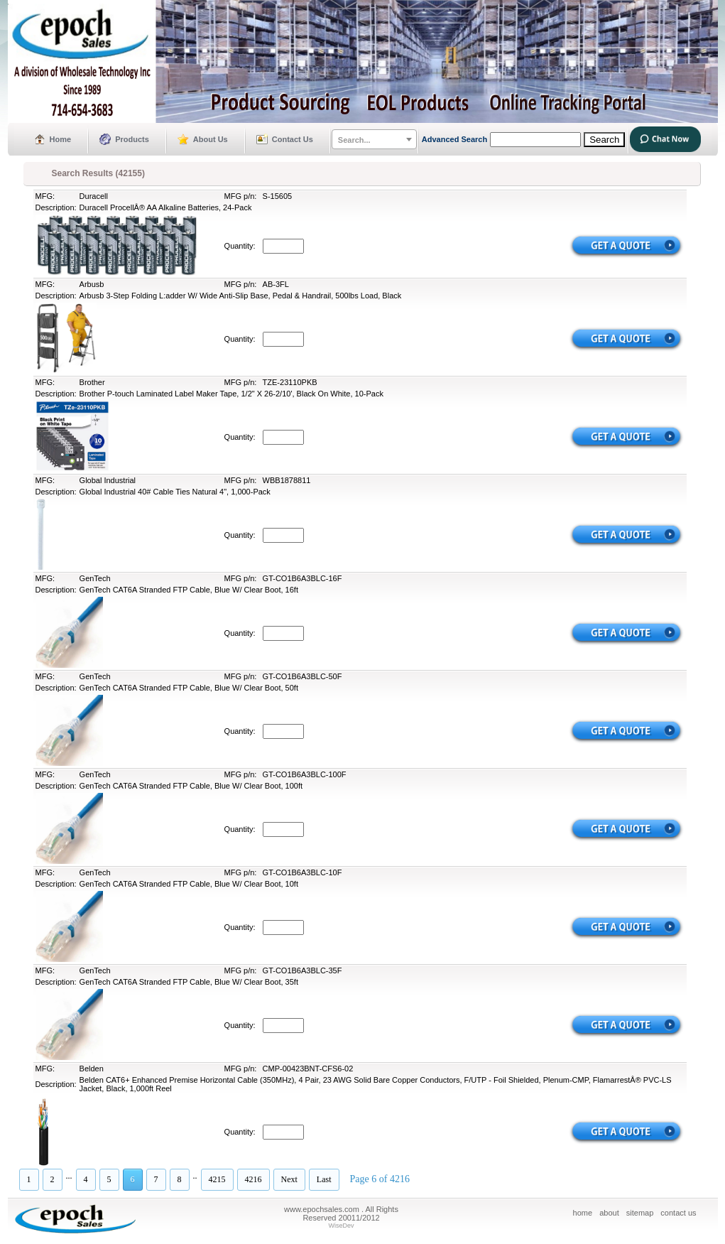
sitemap (640, 1212)
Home (61, 139)
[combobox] (374, 139)
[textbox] (374, 140)
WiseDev (341, 1225)
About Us (210, 139)
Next (289, 1179)
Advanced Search (454, 139)
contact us (678, 1212)
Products (132, 139)
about (609, 1212)
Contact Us (292, 139)
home (583, 1212)
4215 (217, 1179)
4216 (253, 1179)
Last (324, 1179)
